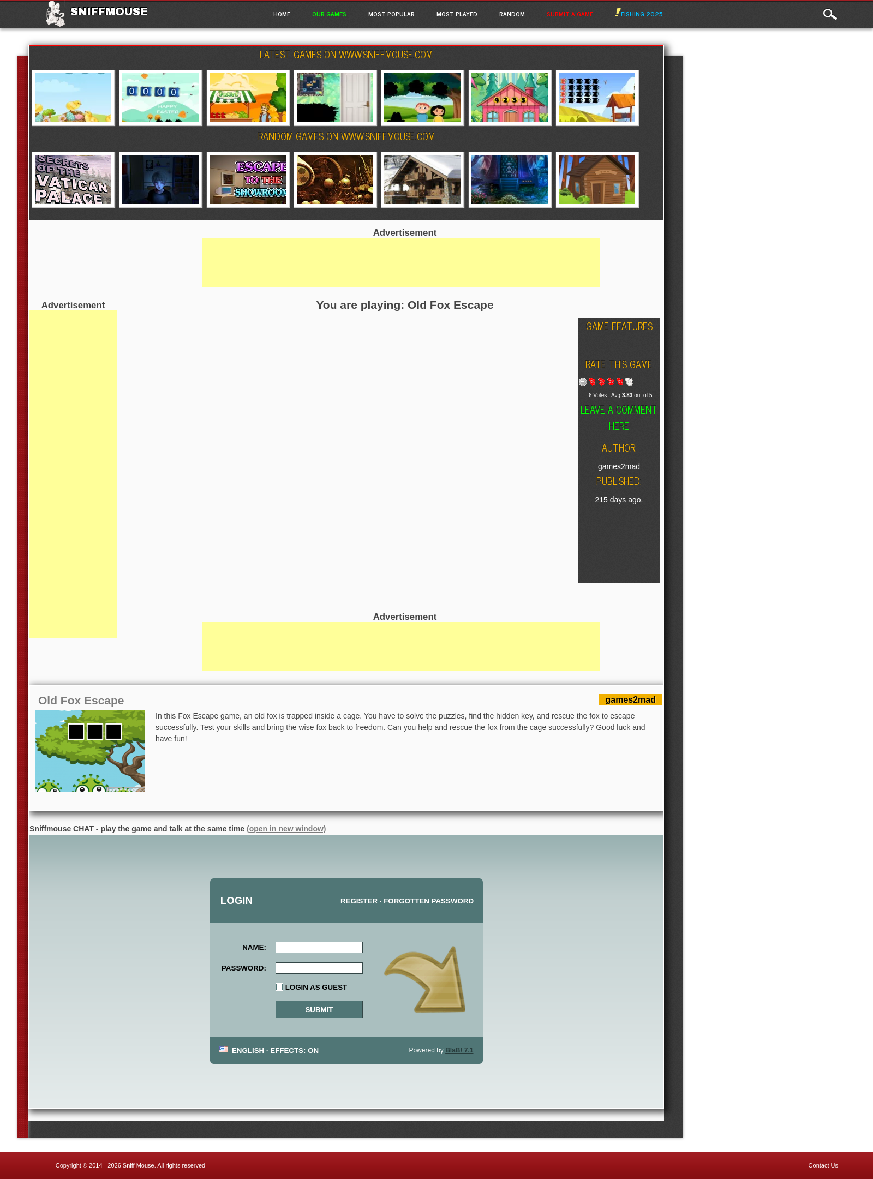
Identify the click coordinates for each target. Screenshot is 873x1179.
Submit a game (570, 13)
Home (281, 13)
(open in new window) (286, 828)
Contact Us (823, 1165)
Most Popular (391, 13)
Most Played (456, 13)
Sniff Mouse (138, 1165)
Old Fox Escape (81, 700)
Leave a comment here (619, 417)
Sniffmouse (109, 11)
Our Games (329, 13)
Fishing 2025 (639, 13)
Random (512, 13)
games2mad (619, 466)
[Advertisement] (73, 474)
